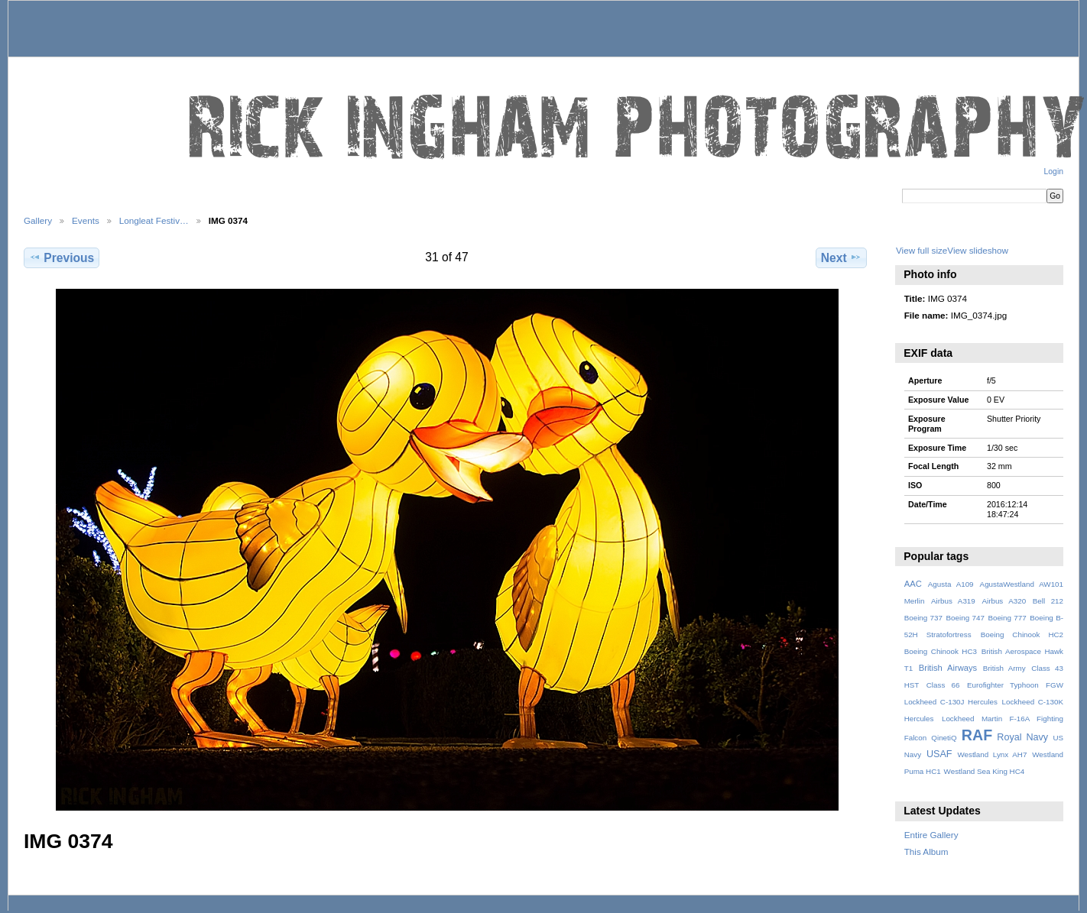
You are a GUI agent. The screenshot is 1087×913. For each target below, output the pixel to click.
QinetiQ (943, 737)
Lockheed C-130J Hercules (951, 702)
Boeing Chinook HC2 (1022, 634)
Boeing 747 (965, 618)
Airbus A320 (1004, 601)
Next (841, 257)
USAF (939, 754)
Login (1053, 171)
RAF (977, 735)
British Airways (948, 667)
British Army (1004, 668)
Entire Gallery (931, 835)
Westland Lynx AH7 (992, 754)
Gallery (38, 220)
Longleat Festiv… (154, 220)
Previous (61, 257)
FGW (1054, 685)
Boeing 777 (1007, 618)
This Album (926, 851)
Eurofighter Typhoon (1003, 685)
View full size (921, 250)
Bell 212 (1048, 601)
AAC (913, 583)
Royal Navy (1022, 737)
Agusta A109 (951, 584)
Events (85, 220)
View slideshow (977, 250)
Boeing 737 (923, 618)
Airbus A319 (953, 601)
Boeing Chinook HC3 (940, 651)
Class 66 (943, 685)
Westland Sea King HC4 (984, 771)
